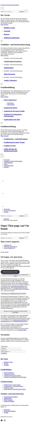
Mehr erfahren (4, 24)
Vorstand (7, 31)
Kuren (5, 164)
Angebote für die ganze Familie (14, 111)
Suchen (22, 11)
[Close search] (26, 11)
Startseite (6, 218)
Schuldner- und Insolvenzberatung (13, 161)
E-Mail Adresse (5, 351)
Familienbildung (8, 162)
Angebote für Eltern (10, 108)
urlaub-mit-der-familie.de (17, 286)
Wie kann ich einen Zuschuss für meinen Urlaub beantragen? (15, 312)
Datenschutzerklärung (10, 210)
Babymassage (11, 104)
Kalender (6, 167)
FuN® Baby (10, 103)
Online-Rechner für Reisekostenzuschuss (11, 150)
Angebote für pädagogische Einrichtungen (13, 115)
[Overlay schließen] (2, 41)
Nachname (4, 350)
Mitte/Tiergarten (9, 74)
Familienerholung (8, 165)
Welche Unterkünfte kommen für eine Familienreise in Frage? (15, 275)
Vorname (3, 348)
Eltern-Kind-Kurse (10, 100)
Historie (6, 34)
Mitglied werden (9, 28)
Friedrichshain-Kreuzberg (12, 61)
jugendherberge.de (5, 287)
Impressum (7, 209)
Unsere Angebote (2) (9, 248)
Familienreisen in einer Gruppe (14, 142)
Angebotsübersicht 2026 (12, 119)
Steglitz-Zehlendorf (10, 80)
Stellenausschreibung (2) (10, 246)
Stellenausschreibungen (12, 38)
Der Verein (7, 159)
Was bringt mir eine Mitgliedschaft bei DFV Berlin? (13, 293)
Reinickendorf (8, 68)
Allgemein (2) (7, 245)
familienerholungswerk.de (20, 287)
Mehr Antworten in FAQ (10, 272)
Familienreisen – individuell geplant (16, 139)
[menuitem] (17, 159)
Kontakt (6, 212)
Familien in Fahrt (10, 146)
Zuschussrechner (22, 330)
